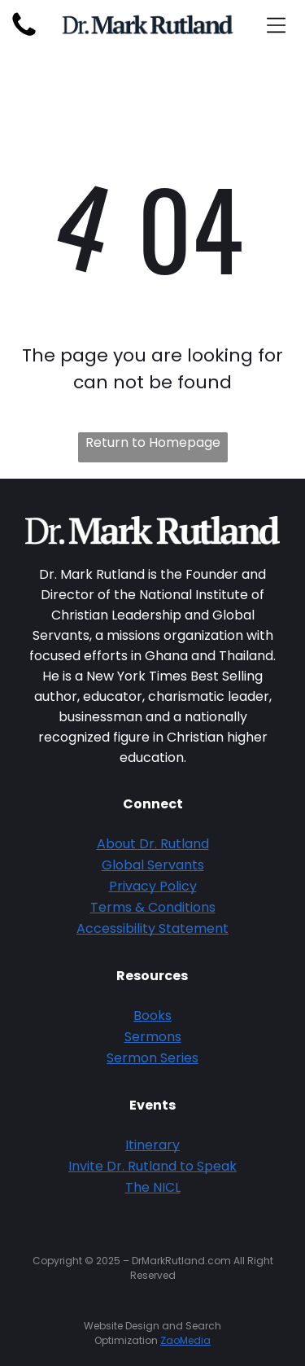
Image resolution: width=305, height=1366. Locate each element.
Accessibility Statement (152, 928)
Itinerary (152, 1145)
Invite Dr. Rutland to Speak (152, 1166)
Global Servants (153, 865)
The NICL (153, 1187)
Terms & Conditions (153, 907)
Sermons (152, 1036)
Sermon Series (152, 1058)
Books (152, 1015)
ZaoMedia (185, 1340)
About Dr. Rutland (153, 843)
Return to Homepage (152, 442)
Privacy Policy (153, 886)
